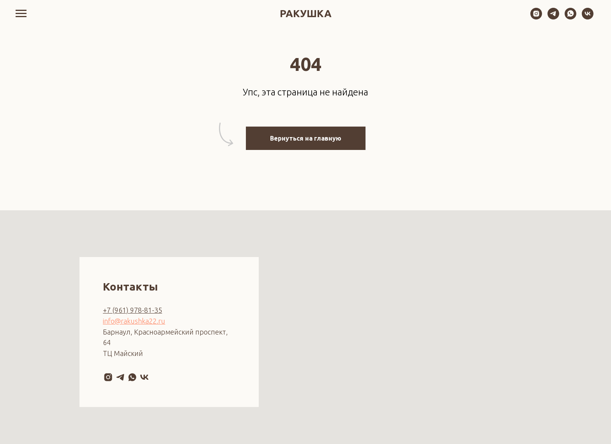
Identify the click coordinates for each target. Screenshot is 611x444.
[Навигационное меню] (21, 14)
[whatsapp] (570, 17)
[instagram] (536, 17)
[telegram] (553, 17)
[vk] (587, 17)
